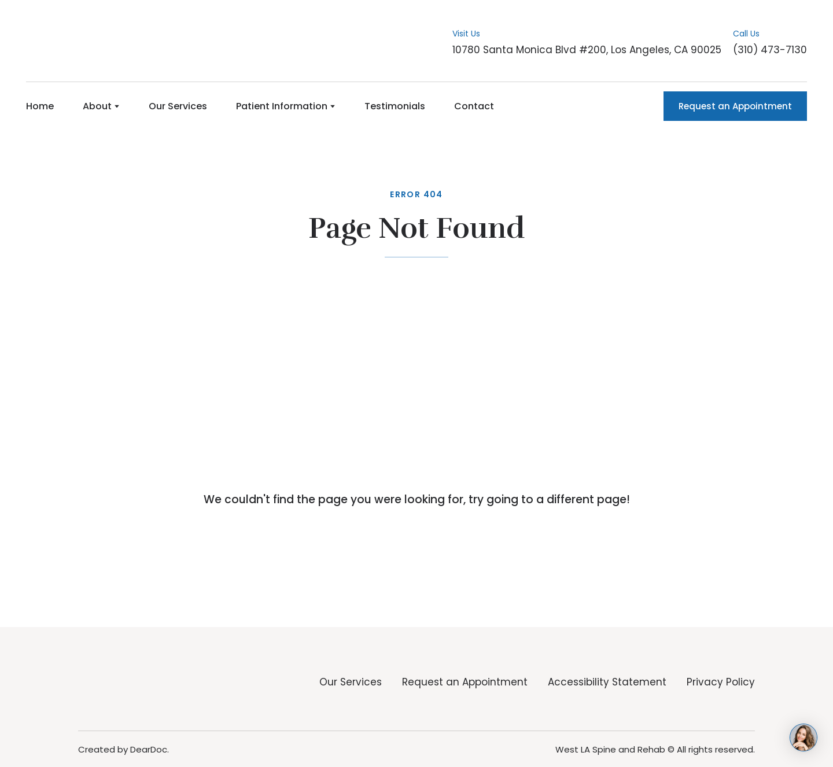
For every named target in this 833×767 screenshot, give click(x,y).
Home (40, 106)
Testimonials (394, 106)
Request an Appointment (465, 682)
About (97, 106)
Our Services (178, 106)
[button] (735, 106)
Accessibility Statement (607, 682)
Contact (474, 106)
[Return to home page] (82, 41)
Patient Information (281, 106)
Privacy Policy (721, 682)
